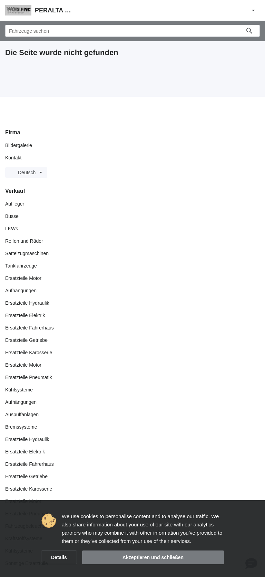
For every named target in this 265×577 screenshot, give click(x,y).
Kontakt (13, 157)
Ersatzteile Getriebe (26, 340)
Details (59, 557)
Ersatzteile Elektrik (25, 315)
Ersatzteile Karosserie (28, 352)
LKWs (11, 228)
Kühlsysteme (19, 389)
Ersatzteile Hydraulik (27, 303)
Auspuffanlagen (22, 414)
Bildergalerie (18, 145)
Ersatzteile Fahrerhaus (29, 328)
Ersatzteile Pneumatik (28, 377)
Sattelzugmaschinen (27, 253)
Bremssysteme (21, 427)
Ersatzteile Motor (23, 278)
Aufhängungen (21, 290)
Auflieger (14, 204)
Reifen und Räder (24, 241)
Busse (12, 216)
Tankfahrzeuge (21, 266)
